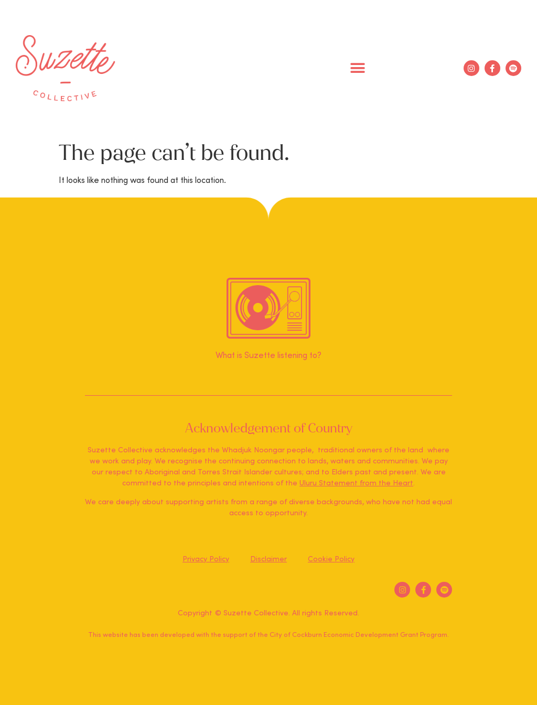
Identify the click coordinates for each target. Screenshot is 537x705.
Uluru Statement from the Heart (356, 483)
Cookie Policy (331, 559)
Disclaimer (268, 559)
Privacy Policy (205, 559)
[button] (358, 68)
